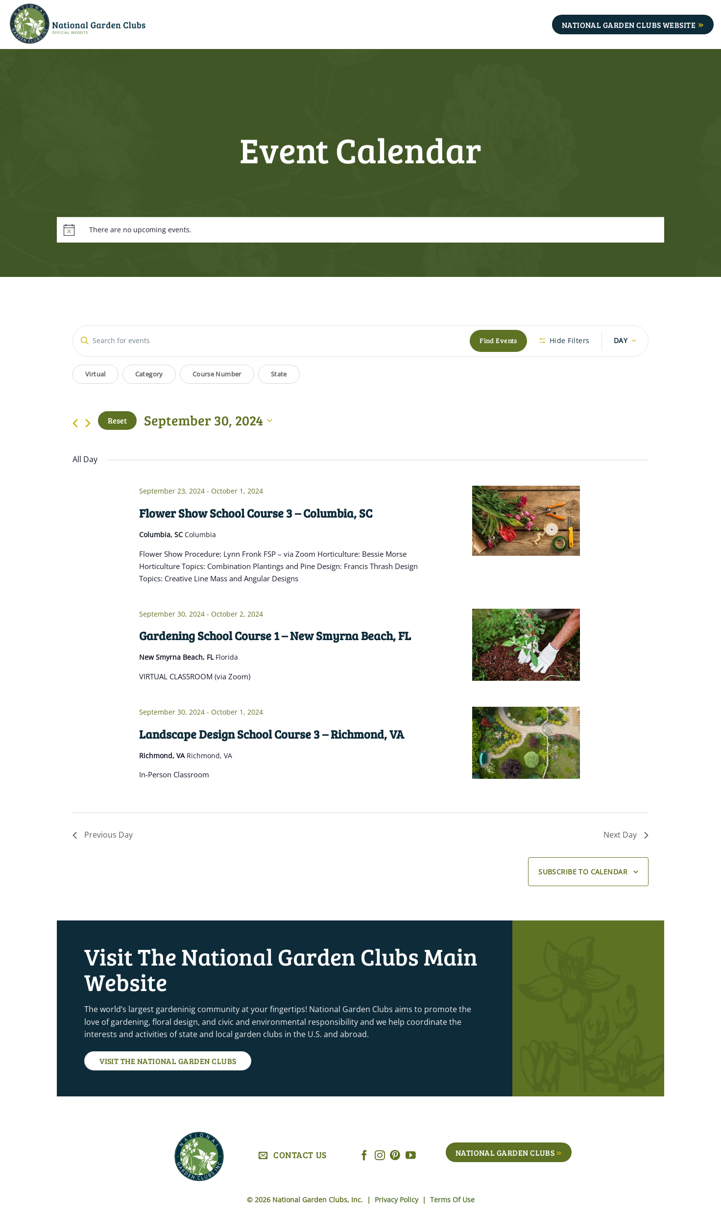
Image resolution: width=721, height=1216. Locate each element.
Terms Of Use (452, 1199)
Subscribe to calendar (582, 871)
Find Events (498, 340)
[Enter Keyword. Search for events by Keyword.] (271, 340)
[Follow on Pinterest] (395, 1156)
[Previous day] (75, 423)
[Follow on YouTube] (411, 1156)
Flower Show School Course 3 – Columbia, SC (255, 513)
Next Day (626, 834)
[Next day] (88, 423)
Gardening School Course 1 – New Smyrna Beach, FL (275, 635)
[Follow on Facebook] (364, 1156)
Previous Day (102, 834)
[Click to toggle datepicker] (208, 420)
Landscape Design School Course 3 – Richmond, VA (271, 734)
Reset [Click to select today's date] (117, 420)
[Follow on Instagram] (380, 1156)
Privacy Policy (397, 1199)
